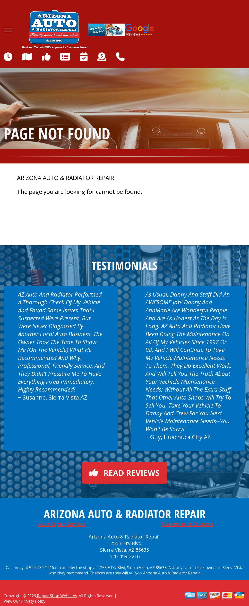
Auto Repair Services (61, 524)
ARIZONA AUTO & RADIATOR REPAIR (65, 178)
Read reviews (124, 473)
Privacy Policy (33, 601)
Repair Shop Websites (56, 595)
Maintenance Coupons (187, 524)
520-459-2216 (125, 556)
